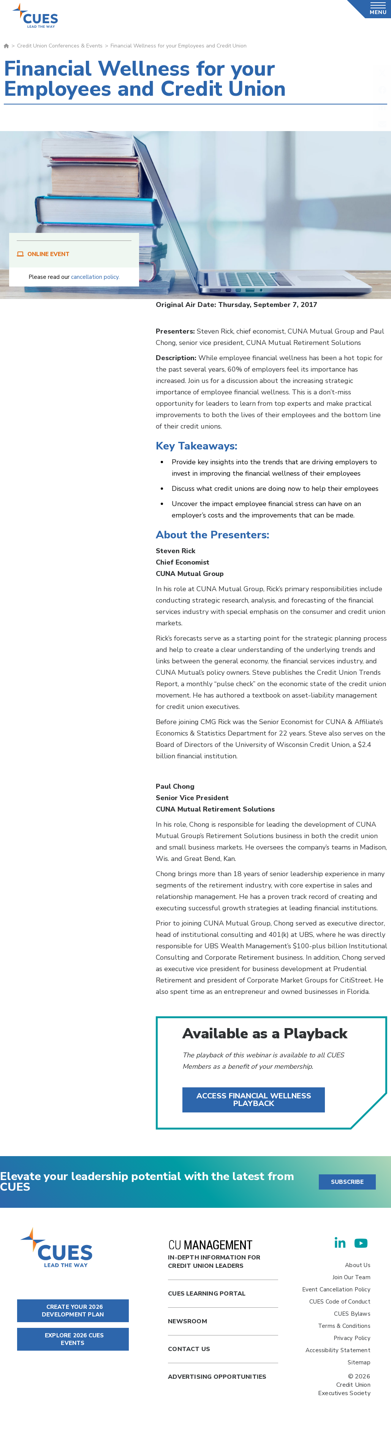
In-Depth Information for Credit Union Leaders (214, 1255)
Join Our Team (351, 1277)
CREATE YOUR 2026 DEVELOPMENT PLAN (73, 1310)
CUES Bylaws (352, 1314)
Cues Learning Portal (206, 1293)
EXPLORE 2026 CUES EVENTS (73, 1339)
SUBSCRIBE (347, 1182)
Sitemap (359, 1362)
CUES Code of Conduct (339, 1301)
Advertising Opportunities (217, 1377)
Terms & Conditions (344, 1326)
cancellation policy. (95, 277)
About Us (357, 1265)
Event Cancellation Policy (336, 1289)
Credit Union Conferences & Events (60, 45)
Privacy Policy (352, 1338)
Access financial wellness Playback (253, 1100)
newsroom (187, 1321)
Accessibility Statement (338, 1350)
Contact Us (189, 1349)
